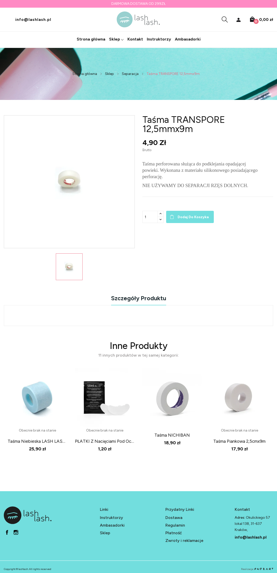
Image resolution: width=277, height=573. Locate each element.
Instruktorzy (111, 513)
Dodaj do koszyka (193, 217)
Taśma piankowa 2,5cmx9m (239, 441)
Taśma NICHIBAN (172, 435)
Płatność (173, 528)
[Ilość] (150, 217)
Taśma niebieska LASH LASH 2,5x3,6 (37, 441)
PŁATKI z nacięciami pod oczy (105, 441)
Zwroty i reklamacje (184, 536)
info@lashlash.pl (33, 19)
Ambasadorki (112, 520)
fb (7, 528)
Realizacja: (257, 564)
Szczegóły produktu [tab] (138, 298)
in (16, 528)
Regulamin (175, 520)
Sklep (105, 528)
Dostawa (173, 513)
